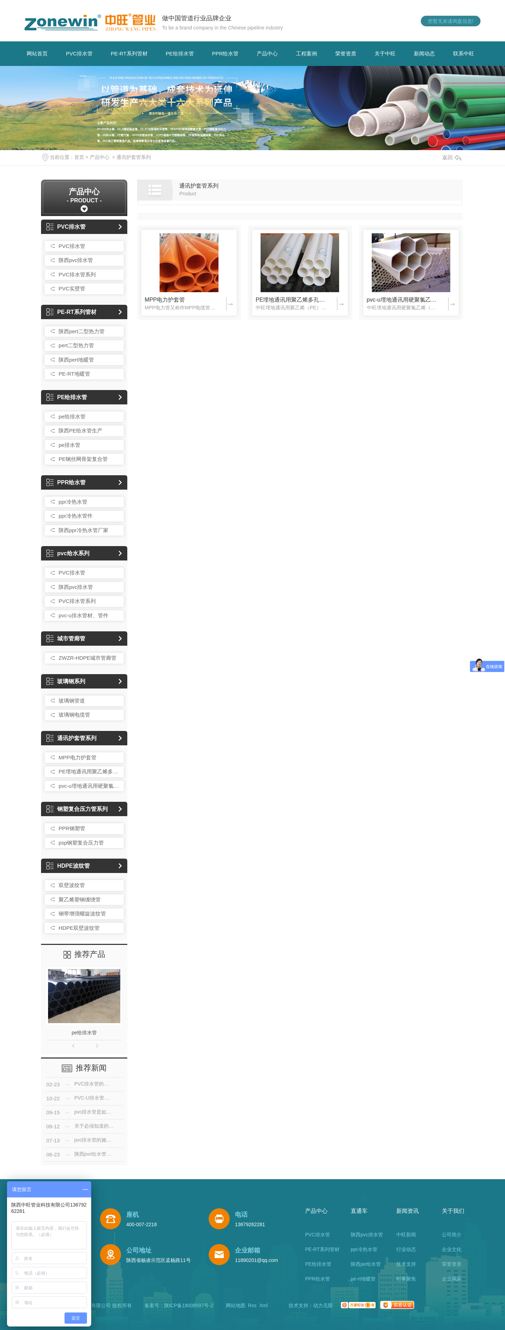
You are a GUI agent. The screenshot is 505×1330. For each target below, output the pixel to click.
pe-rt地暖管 (363, 1279)
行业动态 (406, 1249)
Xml (263, 1305)
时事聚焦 (406, 1279)
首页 (79, 157)
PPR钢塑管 (72, 828)
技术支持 (406, 1264)
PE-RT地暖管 (74, 374)
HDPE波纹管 (67, 866)
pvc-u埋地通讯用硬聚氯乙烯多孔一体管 (89, 786)
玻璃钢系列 (65, 681)
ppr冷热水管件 (76, 516)
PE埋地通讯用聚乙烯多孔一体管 (89, 771)
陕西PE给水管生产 (80, 431)
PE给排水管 (180, 53)
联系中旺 (463, 53)
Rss (252, 1305)
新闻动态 (424, 53)
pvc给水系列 (67, 553)
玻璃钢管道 (72, 701)
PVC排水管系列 (77, 274)
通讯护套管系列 (133, 157)
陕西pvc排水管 (76, 260)
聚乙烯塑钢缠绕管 (80, 899)
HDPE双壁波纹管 (79, 928)
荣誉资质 (345, 53)
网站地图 (235, 1305)
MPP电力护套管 (77, 757)
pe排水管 (69, 445)
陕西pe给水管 (366, 1264)
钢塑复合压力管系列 (77, 809)
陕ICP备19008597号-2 (188, 1305)
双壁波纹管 (72, 885)
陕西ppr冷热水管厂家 (83, 530)
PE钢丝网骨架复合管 (83, 459)
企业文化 (452, 1249)
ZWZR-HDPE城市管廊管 (87, 658)
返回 (451, 157)
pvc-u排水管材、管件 (83, 615)
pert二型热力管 (76, 345)
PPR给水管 (225, 53)
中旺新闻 (406, 1234)
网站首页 (37, 53)
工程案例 (306, 53)
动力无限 (323, 1305)
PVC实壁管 (72, 288)
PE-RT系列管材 (129, 53)
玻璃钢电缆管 (74, 715)
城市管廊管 (65, 639)
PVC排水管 (79, 53)
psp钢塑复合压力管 (81, 843)
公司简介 (452, 1234)
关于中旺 (385, 53)
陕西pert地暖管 (76, 360)
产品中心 (267, 53)
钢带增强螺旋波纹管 (82, 913)
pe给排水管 (72, 416)
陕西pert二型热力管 (82, 331)
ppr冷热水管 (73, 502)
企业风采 (452, 1279)
